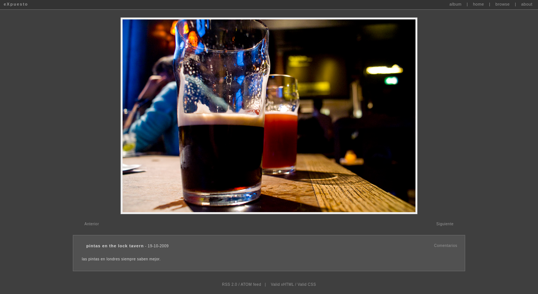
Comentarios (445, 246)
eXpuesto (16, 4)
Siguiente (445, 224)
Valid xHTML (282, 284)
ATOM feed (251, 284)
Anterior (91, 224)
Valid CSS (306, 284)
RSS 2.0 (229, 284)
